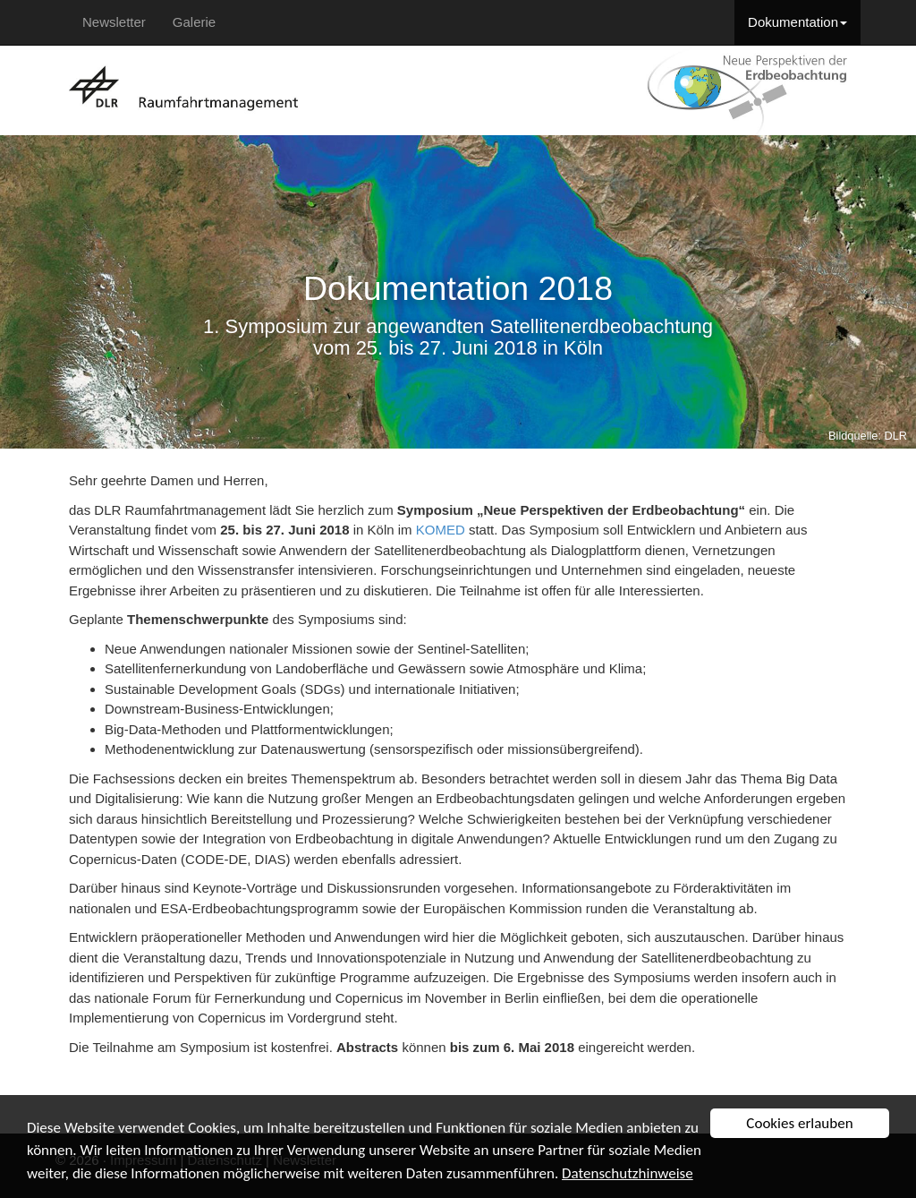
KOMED (440, 529)
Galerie (194, 22)
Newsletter (114, 22)
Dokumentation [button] (797, 22)
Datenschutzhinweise (627, 1173)
